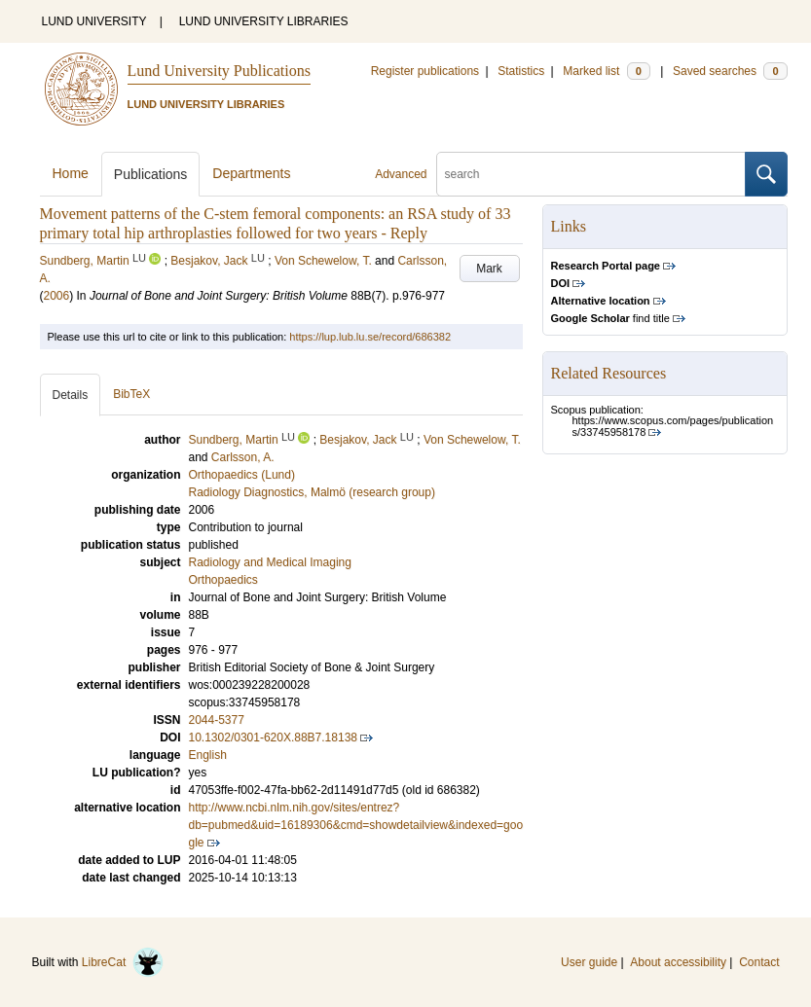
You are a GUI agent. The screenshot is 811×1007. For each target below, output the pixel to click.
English (208, 755)
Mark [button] (489, 268)
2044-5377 (216, 720)
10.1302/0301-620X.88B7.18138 (273, 737)
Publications (151, 174)
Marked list (606, 71)
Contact (759, 962)
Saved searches (730, 71)
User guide (589, 962)
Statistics (521, 71)
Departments (251, 173)
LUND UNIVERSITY (94, 21)
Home (71, 173)
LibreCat (123, 962)
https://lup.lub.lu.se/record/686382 (370, 336)
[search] (591, 174)
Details (71, 395)
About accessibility (678, 962)
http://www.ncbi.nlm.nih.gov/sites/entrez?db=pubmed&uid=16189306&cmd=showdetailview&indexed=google (356, 825)
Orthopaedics (223, 580)
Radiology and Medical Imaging (270, 562)
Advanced (400, 174)
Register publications (425, 71)
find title (610, 318)
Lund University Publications (219, 70)
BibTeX (131, 394)
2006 (57, 296)
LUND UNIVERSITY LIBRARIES (264, 21)
